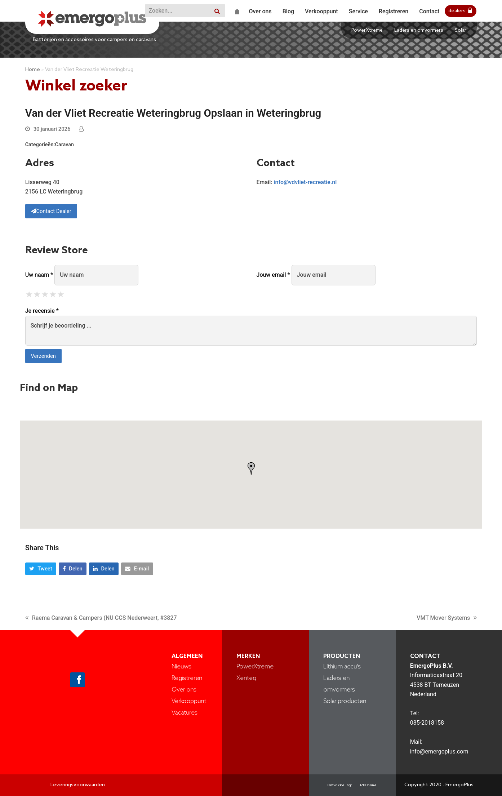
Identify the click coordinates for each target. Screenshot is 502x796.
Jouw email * (273, 274)
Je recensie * (42, 310)
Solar (460, 30)
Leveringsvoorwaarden (77, 785)
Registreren (187, 678)
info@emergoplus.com (439, 751)
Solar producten (344, 701)
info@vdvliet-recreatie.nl (305, 182)
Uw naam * (39, 274)
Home (32, 70)
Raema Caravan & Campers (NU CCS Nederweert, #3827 (101, 617)
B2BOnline (368, 785)
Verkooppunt (189, 701)
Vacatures (184, 713)
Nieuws (181, 666)
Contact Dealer (51, 211)
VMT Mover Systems (447, 617)
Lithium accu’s (342, 666)
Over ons (184, 689)
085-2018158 (427, 722)
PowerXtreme (367, 30)
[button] (40, 568)
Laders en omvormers (418, 30)
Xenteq (246, 678)
